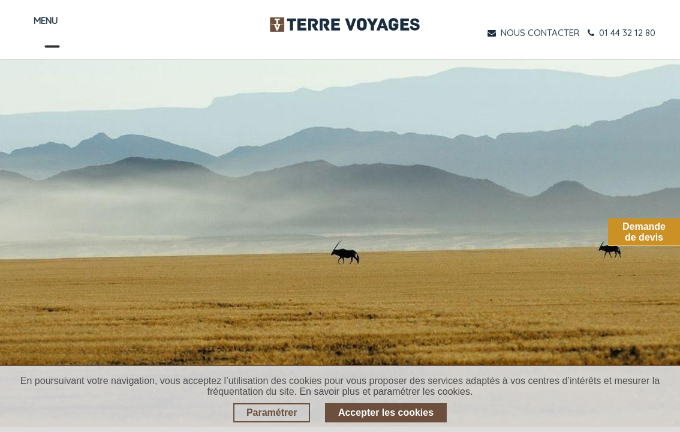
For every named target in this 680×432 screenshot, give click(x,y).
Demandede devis (644, 231)
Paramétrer (271, 412)
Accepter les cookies (386, 412)
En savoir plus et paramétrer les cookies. (386, 391)
